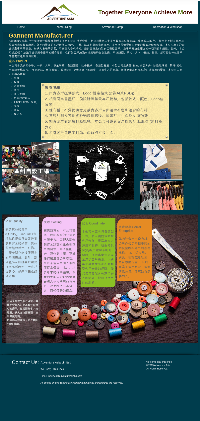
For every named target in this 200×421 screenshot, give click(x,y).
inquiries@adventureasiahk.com (65, 376)
